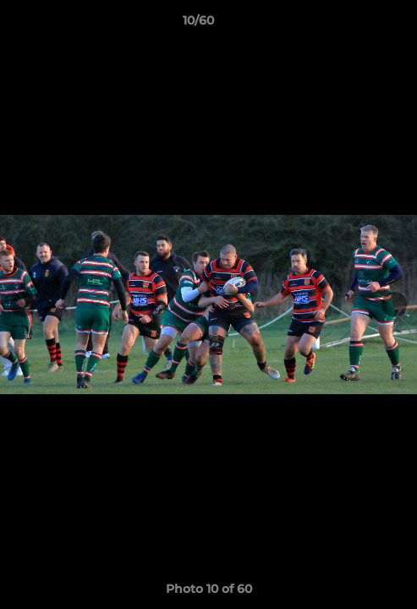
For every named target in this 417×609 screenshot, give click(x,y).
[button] (356, 24)
